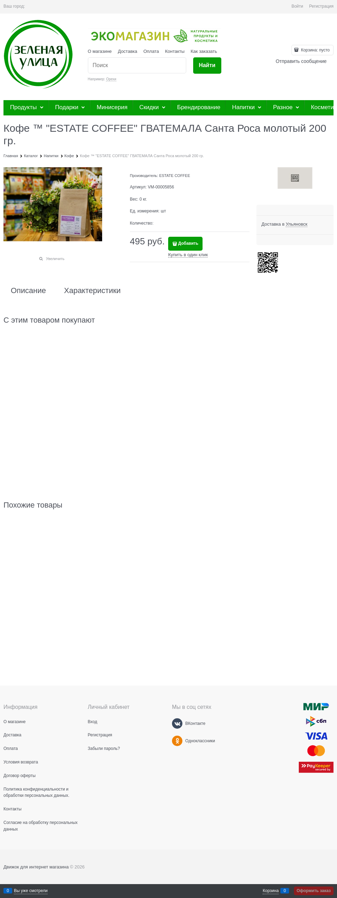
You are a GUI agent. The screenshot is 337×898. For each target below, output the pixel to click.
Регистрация (321, 6)
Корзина (271, 890)
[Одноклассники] (177, 741)
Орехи (111, 79)
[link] (296, 224)
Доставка (127, 51)
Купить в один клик (188, 254)
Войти (297, 6)
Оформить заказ (314, 890)
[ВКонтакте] (177, 723)
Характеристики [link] (92, 290)
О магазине (100, 51)
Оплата (151, 51)
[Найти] (207, 65)
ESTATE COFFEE (174, 175)
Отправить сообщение (301, 61)
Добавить (188, 243)
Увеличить (55, 259)
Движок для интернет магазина (36, 866)
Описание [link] (28, 290)
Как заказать (204, 51)
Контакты (174, 51)
